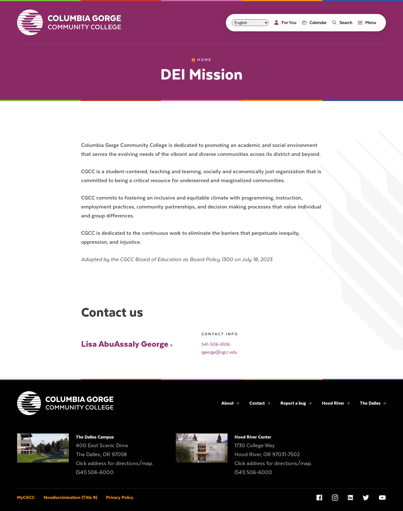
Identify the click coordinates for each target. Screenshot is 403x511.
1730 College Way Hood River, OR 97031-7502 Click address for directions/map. (273, 454)
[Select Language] (250, 22)
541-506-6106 (216, 344)
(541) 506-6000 (95, 472)
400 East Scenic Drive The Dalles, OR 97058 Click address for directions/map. (114, 454)
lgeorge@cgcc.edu (219, 352)
